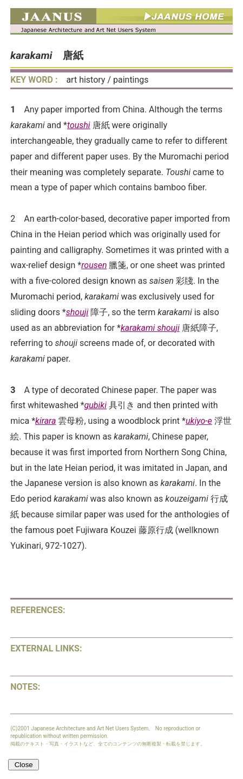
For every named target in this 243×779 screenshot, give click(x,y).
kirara (45, 421)
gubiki (95, 405)
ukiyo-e (199, 421)
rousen (94, 265)
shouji (77, 312)
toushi (78, 125)
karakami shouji (150, 328)
